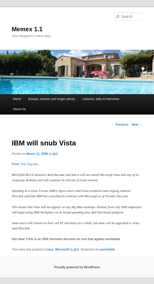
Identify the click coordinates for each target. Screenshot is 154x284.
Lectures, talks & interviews (100, 99)
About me (19, 109)
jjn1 (55, 154)
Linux (49, 249)
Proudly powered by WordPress (77, 267)
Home (17, 99)
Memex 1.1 (27, 29)
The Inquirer (29, 164)
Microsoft (62, 249)
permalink (107, 249)
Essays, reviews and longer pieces (51, 99)
